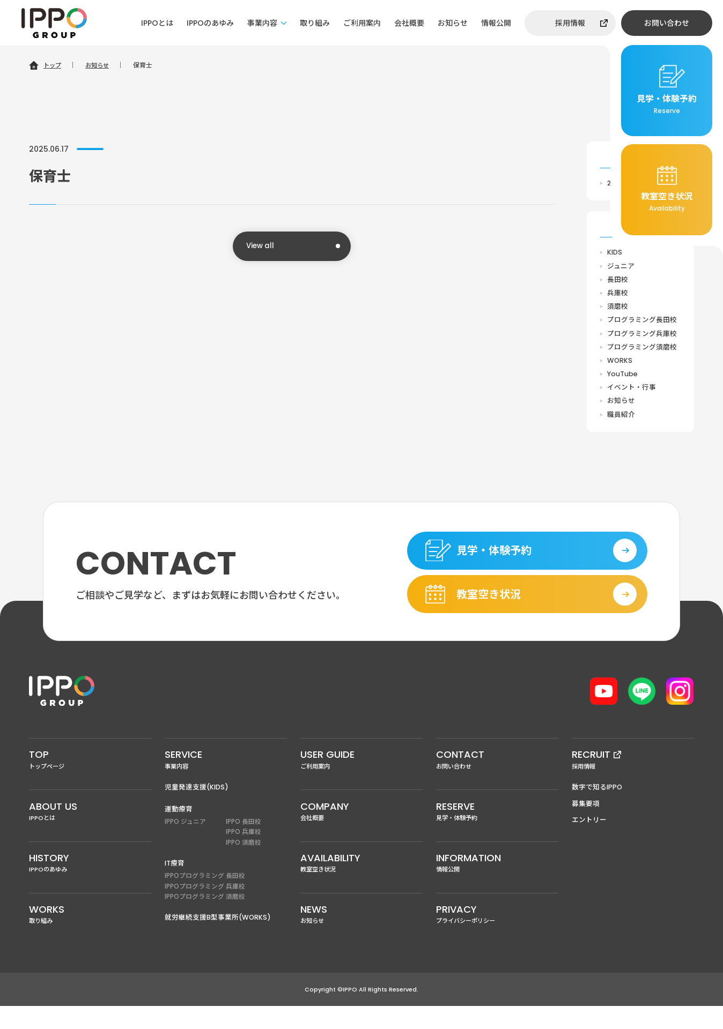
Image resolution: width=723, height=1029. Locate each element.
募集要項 (586, 820)
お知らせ (453, 23)
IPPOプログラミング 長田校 (205, 894)
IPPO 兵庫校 (243, 849)
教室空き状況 (361, 882)
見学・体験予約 (497, 828)
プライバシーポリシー (497, 936)
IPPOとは (157, 23)
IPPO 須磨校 (243, 860)
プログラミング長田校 (642, 322)
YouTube (622, 378)
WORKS (620, 364)
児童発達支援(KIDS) (197, 803)
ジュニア (621, 267)
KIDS (615, 253)
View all (261, 246)
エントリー (589, 836)
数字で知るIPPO (597, 803)
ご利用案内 (362, 23)
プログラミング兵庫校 (642, 336)
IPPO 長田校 (243, 838)
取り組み (315, 23)
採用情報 (570, 23)
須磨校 (617, 308)
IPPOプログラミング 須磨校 (205, 916)
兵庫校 (617, 294)
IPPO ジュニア (185, 838)
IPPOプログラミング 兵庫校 (205, 905)
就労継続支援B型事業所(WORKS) (218, 936)
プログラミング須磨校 (642, 350)
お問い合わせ (666, 23)
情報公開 (496, 23)
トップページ (90, 774)
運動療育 (179, 825)
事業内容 (262, 23)
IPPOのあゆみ (210, 23)
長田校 (617, 280)
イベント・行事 (631, 392)
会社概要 (409, 23)
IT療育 (175, 881)
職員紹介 (621, 420)
